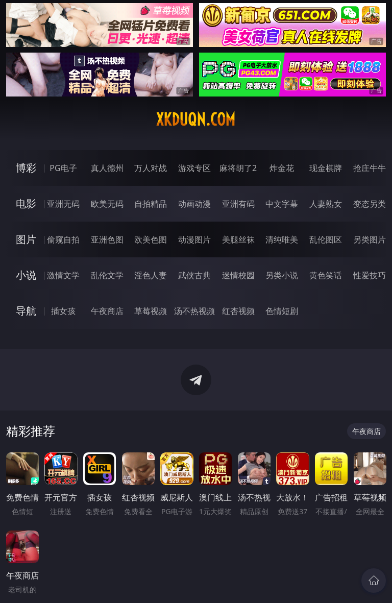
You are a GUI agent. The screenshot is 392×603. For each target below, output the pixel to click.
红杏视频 (238, 311)
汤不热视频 (194, 311)
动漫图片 (194, 239)
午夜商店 (107, 311)
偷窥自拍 (63, 239)
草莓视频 (150, 311)
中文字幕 (281, 203)
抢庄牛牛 (369, 168)
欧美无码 (107, 203)
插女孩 (63, 311)
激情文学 (63, 275)
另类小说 (281, 275)
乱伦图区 (325, 239)
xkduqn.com (195, 119)
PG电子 (63, 168)
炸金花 (282, 168)
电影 (26, 203)
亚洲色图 (107, 239)
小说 (26, 275)
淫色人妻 (150, 275)
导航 (26, 311)
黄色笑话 (325, 275)
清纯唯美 (281, 239)
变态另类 (369, 203)
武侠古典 (194, 275)
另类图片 (369, 239)
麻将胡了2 (238, 168)
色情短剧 (281, 311)
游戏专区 (194, 168)
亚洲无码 (63, 203)
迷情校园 (238, 275)
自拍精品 (150, 203)
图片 (26, 239)
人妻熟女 (325, 203)
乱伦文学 (107, 275)
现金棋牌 (325, 168)
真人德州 (107, 168)
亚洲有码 (238, 203)
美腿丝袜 (238, 239)
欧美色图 (150, 239)
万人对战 (150, 168)
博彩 (26, 168)
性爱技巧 (369, 275)
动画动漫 (194, 203)
